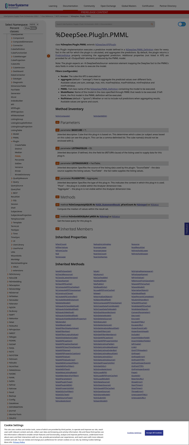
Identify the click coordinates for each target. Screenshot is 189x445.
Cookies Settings (134, 436)
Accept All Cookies (154, 436)
